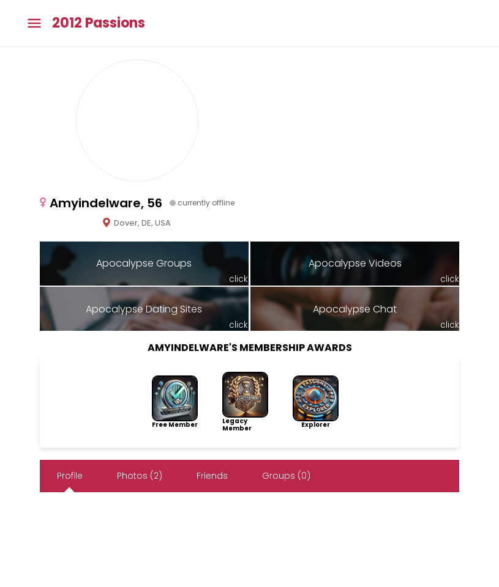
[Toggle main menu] (34, 23)
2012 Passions (98, 23)
